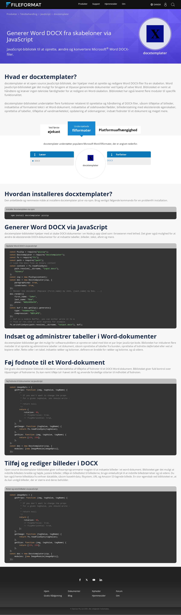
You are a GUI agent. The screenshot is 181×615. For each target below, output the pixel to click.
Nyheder (97, 591)
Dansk (155, 4)
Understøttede (81, 128)
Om (124, 4)
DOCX (109, 160)
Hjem (41, 591)
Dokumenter (72, 591)
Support (96, 4)
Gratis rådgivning (47, 595)
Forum (123, 591)
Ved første (51, 130)
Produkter (82, 4)
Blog (68, 595)
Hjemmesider (111, 4)
